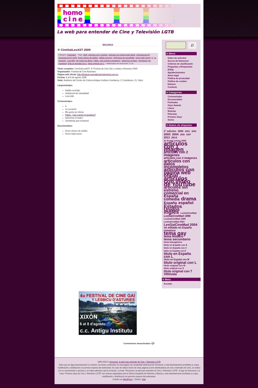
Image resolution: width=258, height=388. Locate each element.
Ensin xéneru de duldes (88, 58)
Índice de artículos (177, 58)
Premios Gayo (175, 117)
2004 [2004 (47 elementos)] (175, 134)
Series (171, 120)
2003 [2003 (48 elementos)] (167, 134)
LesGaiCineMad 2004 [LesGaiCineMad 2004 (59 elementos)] (180, 224)
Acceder (168, 284)
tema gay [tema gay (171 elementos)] (175, 233)
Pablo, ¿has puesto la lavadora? (80, 115)
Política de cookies (177, 81)
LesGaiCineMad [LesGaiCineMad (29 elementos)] (188, 213)
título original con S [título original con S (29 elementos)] (174, 268)
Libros (171, 108)
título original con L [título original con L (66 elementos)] (180, 262)
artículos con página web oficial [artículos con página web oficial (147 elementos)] (179, 172)
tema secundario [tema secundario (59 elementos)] (177, 239)
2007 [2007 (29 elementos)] (188, 134)
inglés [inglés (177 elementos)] (171, 212)
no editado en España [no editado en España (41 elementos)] (178, 227)
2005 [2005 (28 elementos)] (182, 134)
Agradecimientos (176, 72)
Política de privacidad (179, 78)
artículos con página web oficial (122, 55)
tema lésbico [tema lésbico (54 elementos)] (173, 236)
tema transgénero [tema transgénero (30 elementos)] (173, 242)
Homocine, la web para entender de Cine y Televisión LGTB (135, 362)
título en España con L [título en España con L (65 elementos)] (177, 255)
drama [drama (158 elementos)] (188, 198)
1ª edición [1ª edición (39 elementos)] (170, 131)
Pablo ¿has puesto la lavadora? (107, 60)
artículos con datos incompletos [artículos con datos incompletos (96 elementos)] (177, 164)
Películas (172, 114)
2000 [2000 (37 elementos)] (180, 131)
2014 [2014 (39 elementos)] (174, 137)
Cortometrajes (175, 96)
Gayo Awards (174, 105)
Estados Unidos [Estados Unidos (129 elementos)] (173, 208)
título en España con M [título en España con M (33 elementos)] (176, 259)
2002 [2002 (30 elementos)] (193, 131)
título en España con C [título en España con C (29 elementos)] (175, 248)
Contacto (172, 87)
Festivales (173, 102)
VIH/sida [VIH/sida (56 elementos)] (170, 274)
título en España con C (77, 63)
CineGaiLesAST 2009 (76, 49)
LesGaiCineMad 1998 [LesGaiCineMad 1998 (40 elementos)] (177, 216)
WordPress (127, 379)
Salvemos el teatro (129, 60)
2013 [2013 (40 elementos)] (167, 137)
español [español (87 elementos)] (185, 202)
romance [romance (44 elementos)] (170, 230)
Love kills (71, 60)
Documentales (175, 99)
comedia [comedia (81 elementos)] (171, 199)
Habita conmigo (105, 58)
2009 (85, 55)
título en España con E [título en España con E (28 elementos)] (175, 251)
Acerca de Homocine (178, 61)
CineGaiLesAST (143, 55)
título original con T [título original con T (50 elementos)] (178, 271)
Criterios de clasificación (180, 64)
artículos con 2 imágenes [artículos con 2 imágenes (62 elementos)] (176, 154)
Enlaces (172, 84)
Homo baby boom (142, 58)
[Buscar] (192, 45)
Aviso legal (173, 75)
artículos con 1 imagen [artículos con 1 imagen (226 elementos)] (175, 146)
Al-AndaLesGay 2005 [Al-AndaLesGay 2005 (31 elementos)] (175, 140)
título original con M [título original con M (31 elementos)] (174, 265)
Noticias (172, 111)
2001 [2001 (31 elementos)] (187, 131)
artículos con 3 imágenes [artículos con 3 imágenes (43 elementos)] (180, 158)
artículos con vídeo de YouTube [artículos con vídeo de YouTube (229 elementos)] (179, 181)
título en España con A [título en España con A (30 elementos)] (175, 245)
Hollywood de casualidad (123, 58)
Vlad (144, 379)
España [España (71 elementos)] (170, 202)
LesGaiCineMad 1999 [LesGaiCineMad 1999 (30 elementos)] (175, 219)
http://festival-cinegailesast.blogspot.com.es (97, 74)
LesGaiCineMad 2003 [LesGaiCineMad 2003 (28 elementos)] (174, 222)
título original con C (96, 63)
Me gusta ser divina (84, 60)
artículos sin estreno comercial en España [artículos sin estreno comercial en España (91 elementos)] (176, 191)
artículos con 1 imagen (98, 55)
